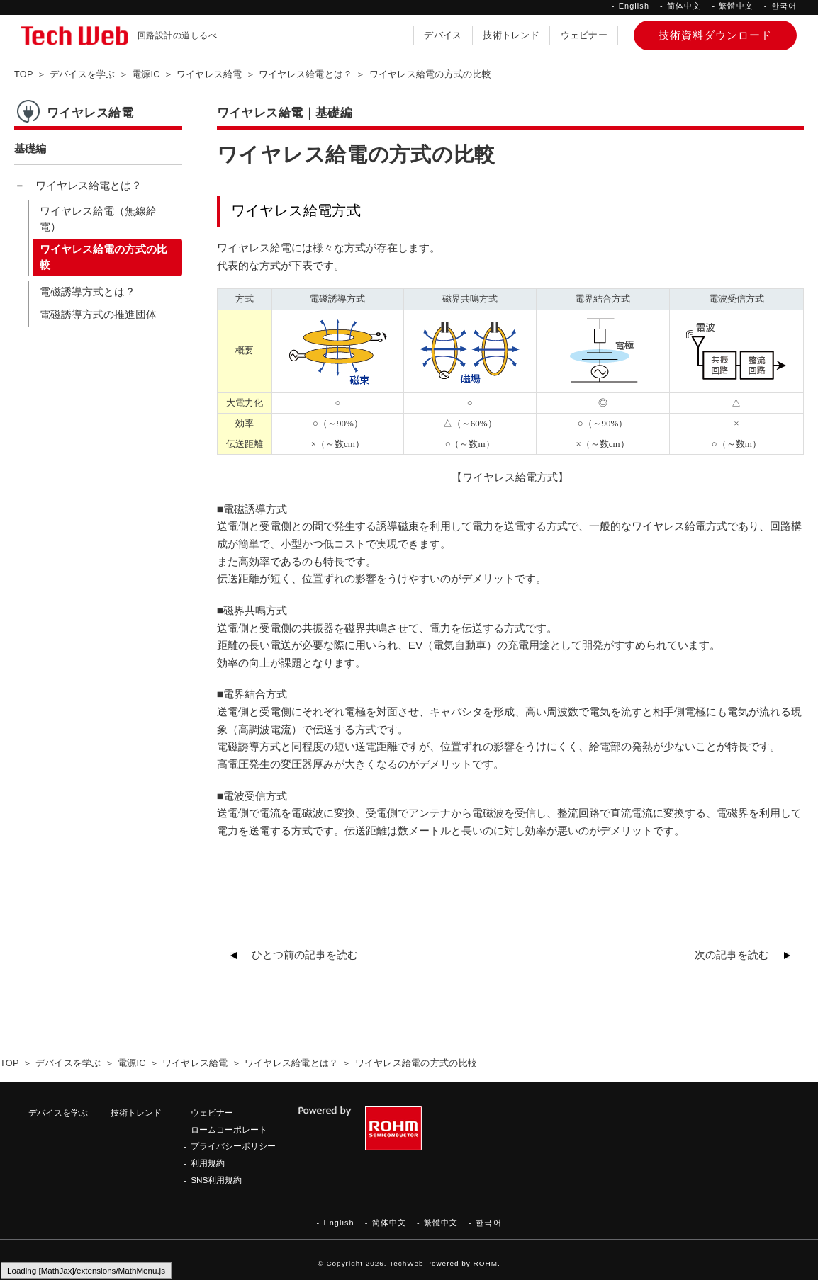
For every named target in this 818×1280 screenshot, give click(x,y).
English (634, 5)
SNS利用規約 (216, 1179)
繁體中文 (736, 5)
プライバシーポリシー (233, 1145)
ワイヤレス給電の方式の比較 (103, 257)
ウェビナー (584, 35)
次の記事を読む (732, 955)
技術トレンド (511, 35)
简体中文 (684, 5)
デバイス (442, 35)
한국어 (784, 5)
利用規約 (208, 1162)
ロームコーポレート (229, 1129)
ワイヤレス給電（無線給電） (98, 218)
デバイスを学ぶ (58, 1112)
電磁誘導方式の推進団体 (98, 314)
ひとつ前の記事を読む (305, 955)
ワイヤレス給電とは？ (88, 185)
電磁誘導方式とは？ (87, 292)
